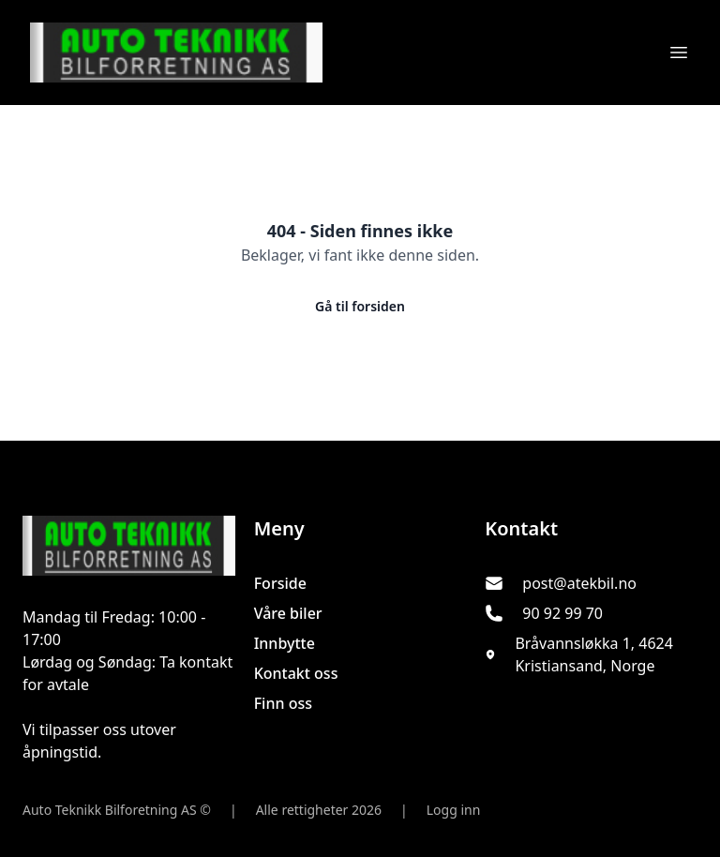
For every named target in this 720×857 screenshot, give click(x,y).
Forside (280, 583)
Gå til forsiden (360, 306)
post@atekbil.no (579, 583)
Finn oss (283, 703)
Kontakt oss (296, 673)
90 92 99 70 (562, 613)
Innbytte (284, 643)
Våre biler (288, 613)
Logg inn (454, 810)
